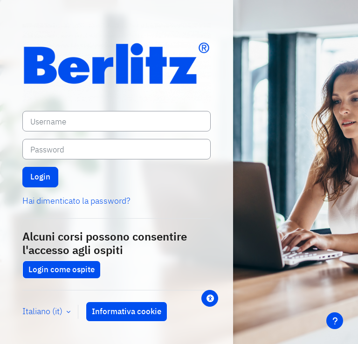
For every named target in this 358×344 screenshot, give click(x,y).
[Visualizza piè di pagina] (334, 320)
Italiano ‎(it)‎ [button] (43, 311)
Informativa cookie (126, 311)
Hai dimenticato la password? (76, 200)
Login (40, 177)
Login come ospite (61, 269)
